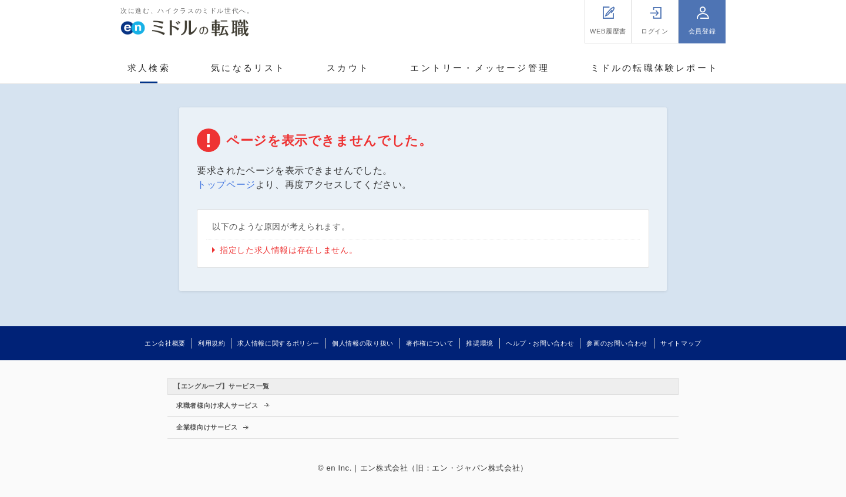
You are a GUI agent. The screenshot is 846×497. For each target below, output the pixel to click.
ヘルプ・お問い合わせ (540, 343)
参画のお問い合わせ (617, 343)
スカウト (348, 68)
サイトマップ (680, 343)
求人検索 (148, 68)
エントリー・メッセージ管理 (479, 68)
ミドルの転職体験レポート (654, 68)
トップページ (226, 185)
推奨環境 (480, 343)
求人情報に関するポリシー (278, 343)
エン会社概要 (165, 343)
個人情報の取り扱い (363, 343)
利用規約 (212, 343)
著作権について (430, 343)
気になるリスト (248, 68)
